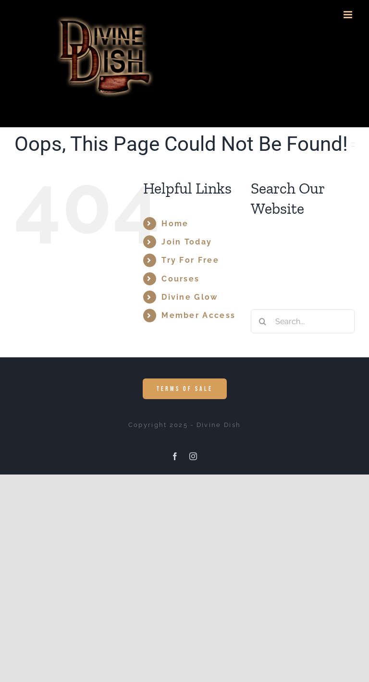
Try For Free (190, 260)
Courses (180, 278)
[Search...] (303, 321)
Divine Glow (189, 297)
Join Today (186, 241)
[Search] (263, 321)
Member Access (198, 315)
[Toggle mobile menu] (349, 15)
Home (174, 223)
